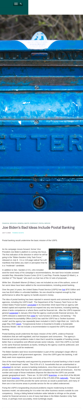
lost (63, 290)
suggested (13, 313)
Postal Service (44, 223)
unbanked (6, 367)
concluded (31, 305)
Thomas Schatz (18, 233)
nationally (64, 378)
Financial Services (9, 223)
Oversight (34, 223)
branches (53, 376)
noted (32, 316)
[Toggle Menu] (48, 4)
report (18, 324)
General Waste (23, 223)
